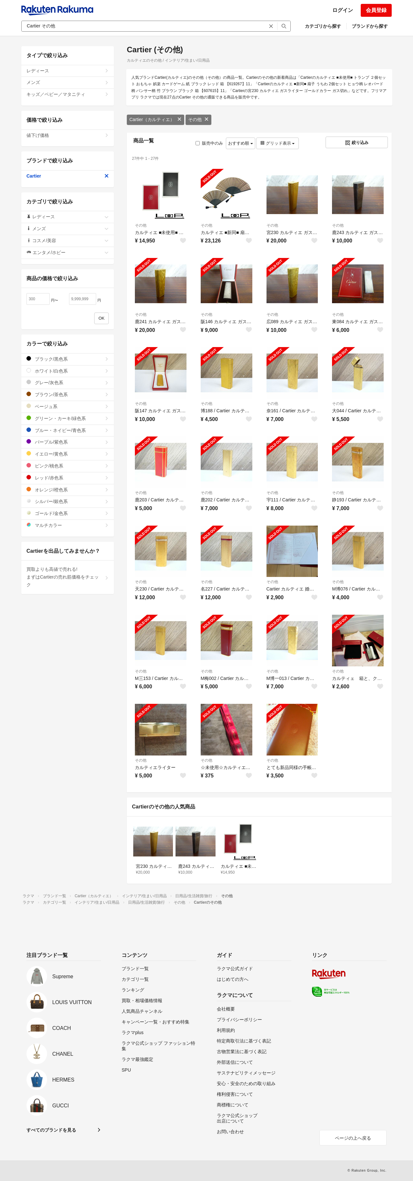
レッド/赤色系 (67, 477)
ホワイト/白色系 (67, 371)
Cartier (67, 176)
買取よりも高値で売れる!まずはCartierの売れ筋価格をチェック (67, 577)
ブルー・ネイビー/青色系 (67, 430)
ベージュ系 (67, 406)
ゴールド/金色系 (67, 513)
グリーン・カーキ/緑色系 (67, 418)
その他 (198, 119)
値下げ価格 (67, 135)
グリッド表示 (277, 143)
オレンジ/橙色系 (67, 489)
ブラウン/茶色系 (67, 394)
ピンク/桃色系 (67, 465)
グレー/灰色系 (67, 382)
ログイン (342, 10)
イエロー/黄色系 (67, 454)
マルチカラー (67, 525)
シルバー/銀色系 (67, 501)
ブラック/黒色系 (67, 359)
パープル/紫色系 (67, 442)
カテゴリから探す (323, 26)
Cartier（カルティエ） (155, 119)
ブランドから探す (370, 26)
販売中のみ (209, 143)
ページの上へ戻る (353, 1138)
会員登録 (376, 10)
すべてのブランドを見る (51, 1130)
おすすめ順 (240, 143)
